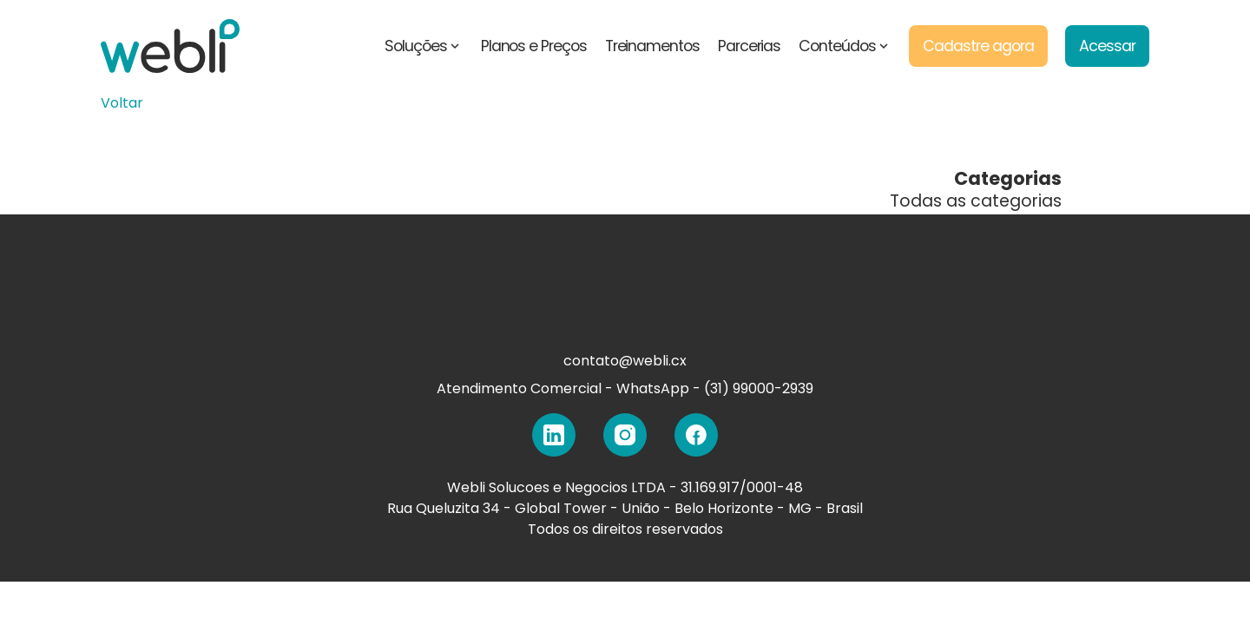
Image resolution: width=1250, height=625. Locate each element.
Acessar (1107, 46)
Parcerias (749, 46)
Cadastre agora (978, 46)
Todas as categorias (976, 201)
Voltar (122, 103)
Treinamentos (652, 46)
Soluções (424, 46)
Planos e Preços (534, 46)
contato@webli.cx (625, 361)
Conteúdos (845, 46)
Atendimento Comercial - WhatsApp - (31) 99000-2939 (625, 388)
